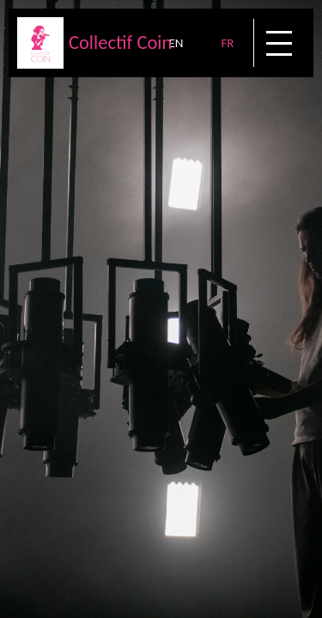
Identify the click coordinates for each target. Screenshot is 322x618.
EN (175, 43)
